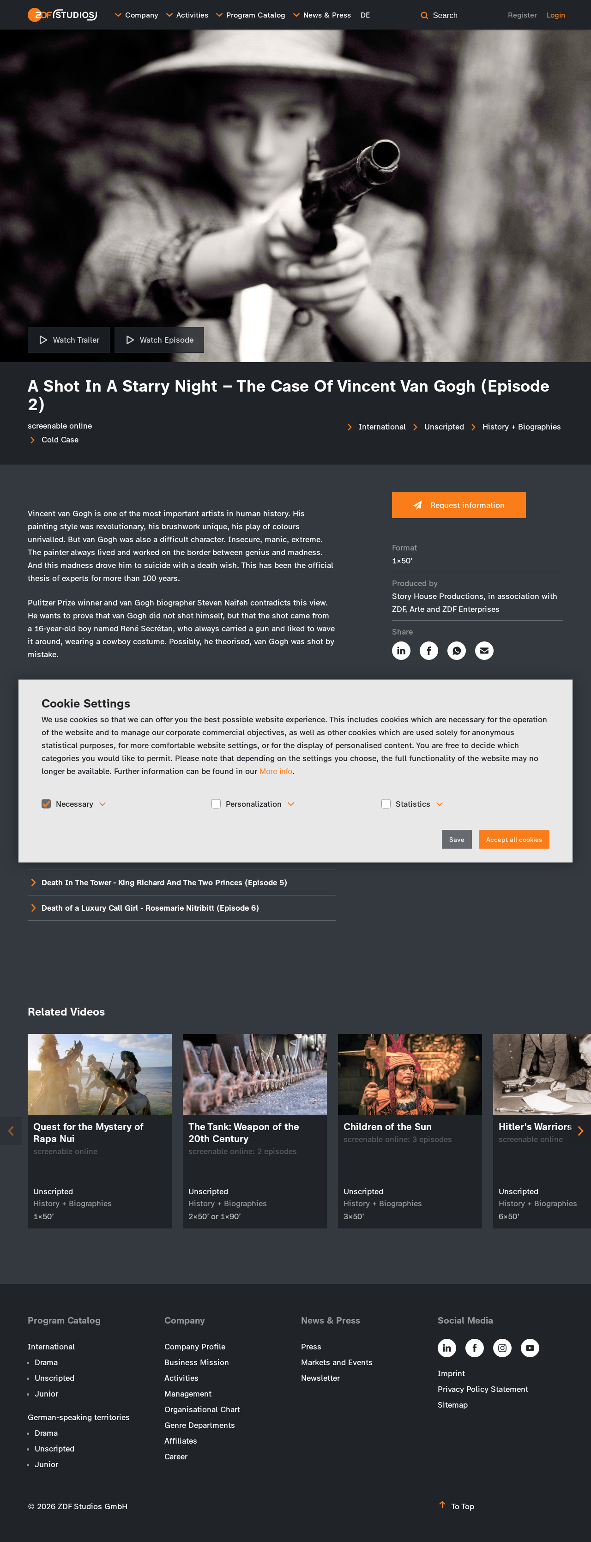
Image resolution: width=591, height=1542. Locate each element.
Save (456, 840)
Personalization (254, 803)
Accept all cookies (514, 840)
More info (275, 771)
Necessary (74, 803)
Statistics (413, 803)
